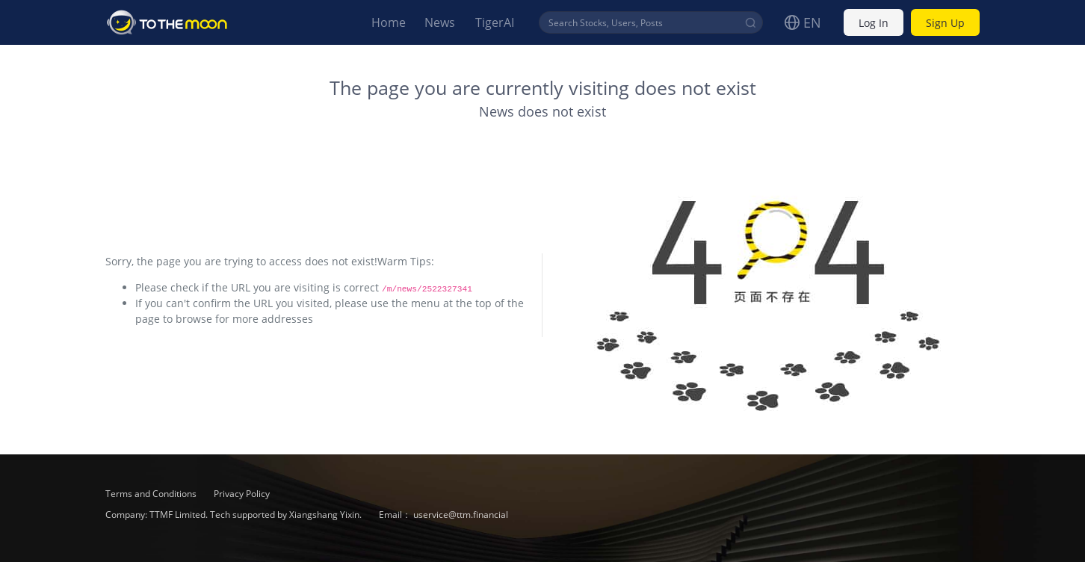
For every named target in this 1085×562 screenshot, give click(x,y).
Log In (873, 23)
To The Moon (167, 22)
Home (388, 22)
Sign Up (945, 23)
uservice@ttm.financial (460, 514)
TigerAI (494, 22)
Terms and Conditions (152, 493)
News (439, 22)
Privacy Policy (242, 493)
